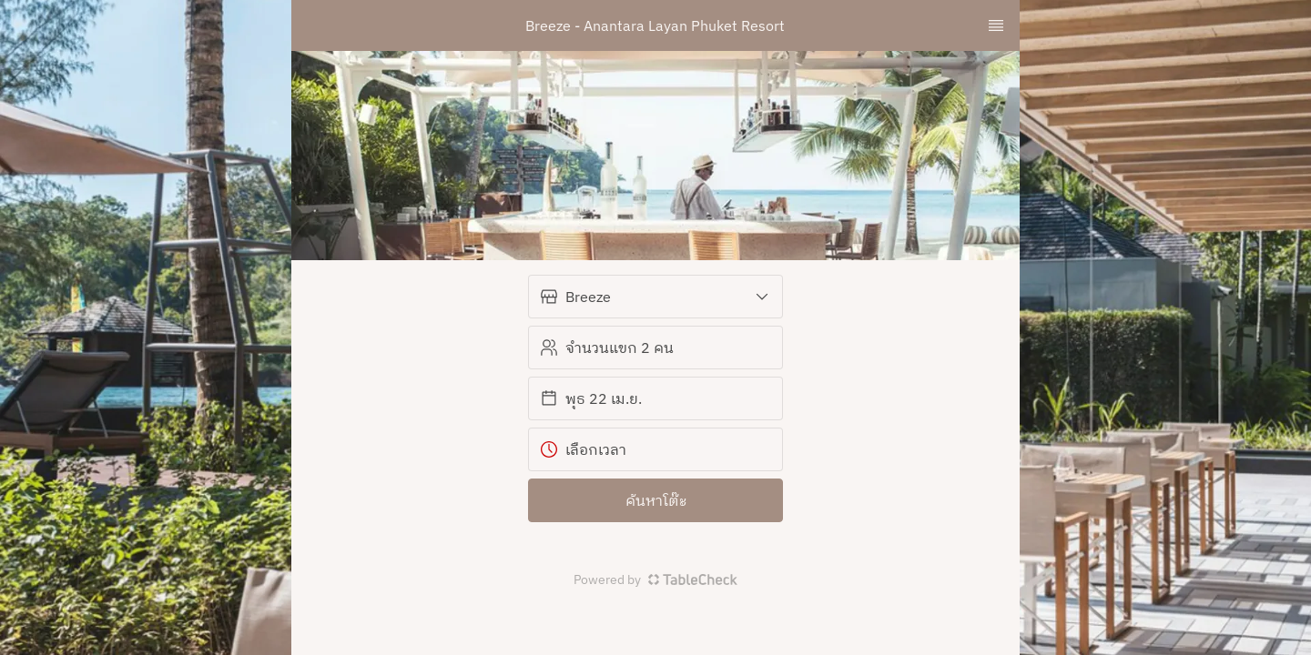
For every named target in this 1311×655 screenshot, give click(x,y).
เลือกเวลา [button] (583, 449)
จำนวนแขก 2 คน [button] (607, 347)
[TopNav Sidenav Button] (996, 25)
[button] (655, 296)
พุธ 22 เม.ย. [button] (591, 398)
